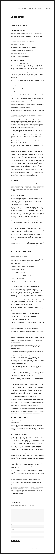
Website (12, 534)
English (29, 21)
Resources (48, 8)
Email (12, 529)
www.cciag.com (30, 33)
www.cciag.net (39, 33)
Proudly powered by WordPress (36, 548)
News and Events (32, 8)
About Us (24, 8)
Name (12, 524)
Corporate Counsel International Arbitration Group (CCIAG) (14, 548)
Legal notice (27, 548)
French (34, 21)
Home (19, 8)
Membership (40, 8)
